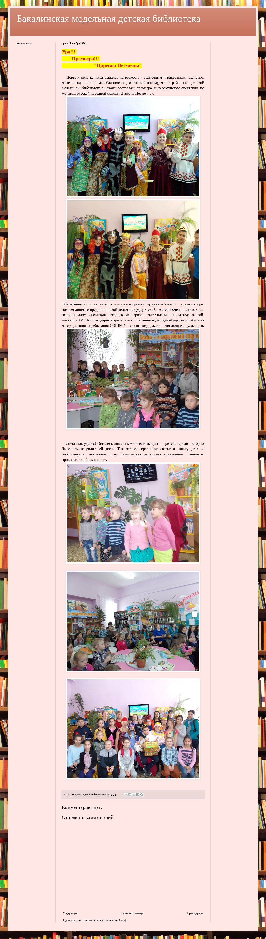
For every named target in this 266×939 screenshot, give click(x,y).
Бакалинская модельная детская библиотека (108, 18)
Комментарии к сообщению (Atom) (104, 920)
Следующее (70, 913)
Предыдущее (195, 913)
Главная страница (132, 913)
